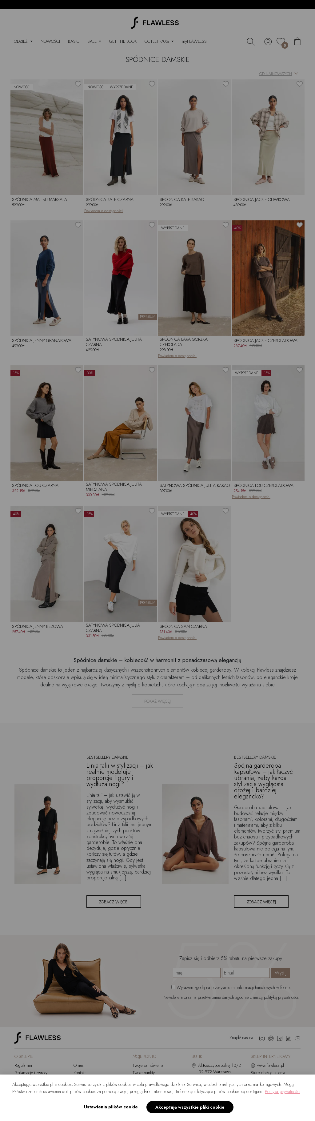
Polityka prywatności (282, 1091)
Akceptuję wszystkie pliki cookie (190, 1107)
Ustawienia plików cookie (111, 1107)
